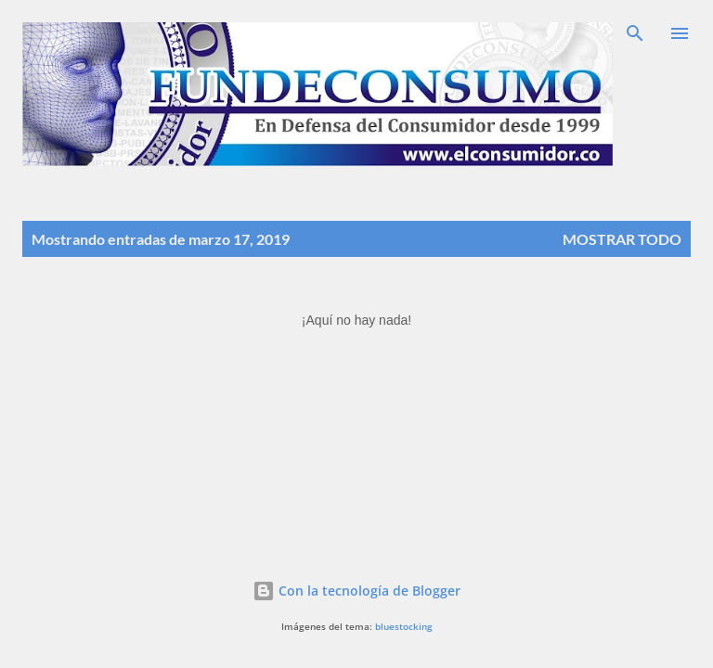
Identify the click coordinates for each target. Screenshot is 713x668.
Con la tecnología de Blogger (356, 590)
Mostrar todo (622, 239)
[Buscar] (635, 33)
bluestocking (404, 627)
